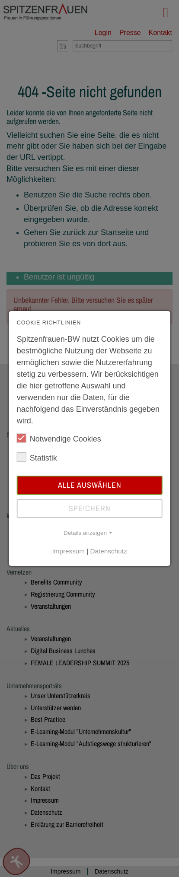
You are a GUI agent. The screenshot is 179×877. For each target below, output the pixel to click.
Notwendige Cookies (59, 438)
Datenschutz (108, 551)
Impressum (68, 551)
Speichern (90, 508)
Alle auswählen (89, 485)
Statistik (37, 457)
